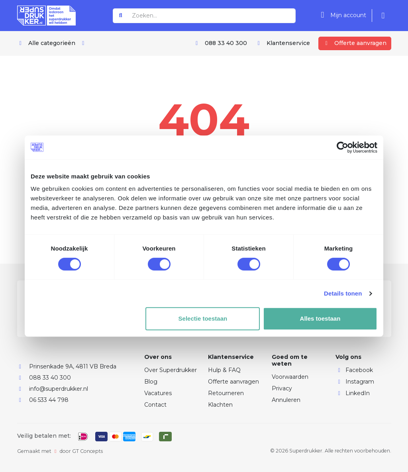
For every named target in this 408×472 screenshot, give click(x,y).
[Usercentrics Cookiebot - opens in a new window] (342, 147)
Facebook (354, 370)
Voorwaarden (290, 376)
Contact (155, 404)
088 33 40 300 (50, 377)
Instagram (354, 381)
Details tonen (343, 293)
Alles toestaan (320, 318)
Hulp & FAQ (224, 370)
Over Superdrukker (170, 370)
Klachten (220, 404)
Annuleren (286, 399)
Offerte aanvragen (233, 381)
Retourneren (226, 393)
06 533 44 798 (49, 399)
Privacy (282, 388)
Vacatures (158, 393)
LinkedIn (352, 393)
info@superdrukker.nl (58, 388)
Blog (150, 381)
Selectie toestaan (203, 318)
